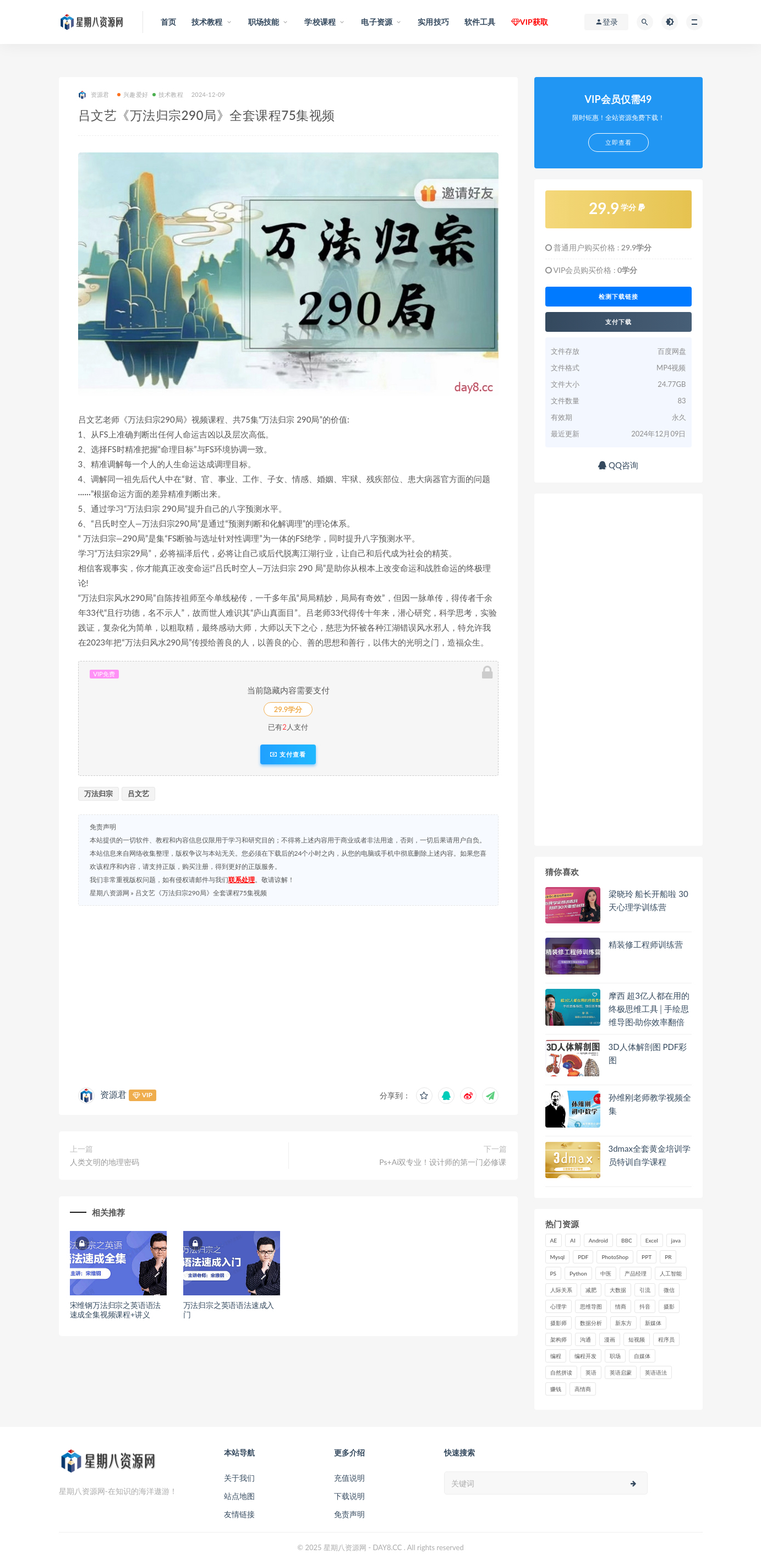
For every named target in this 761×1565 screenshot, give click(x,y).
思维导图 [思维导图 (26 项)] (591, 1306)
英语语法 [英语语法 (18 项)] (656, 1372)
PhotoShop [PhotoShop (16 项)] (614, 1257)
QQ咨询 (618, 465)
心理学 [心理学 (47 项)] (558, 1306)
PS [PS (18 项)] (553, 1273)
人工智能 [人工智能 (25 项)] (671, 1273)
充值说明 (349, 1477)
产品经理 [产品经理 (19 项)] (636, 1273)
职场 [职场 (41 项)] (615, 1356)
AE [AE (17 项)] (553, 1240)
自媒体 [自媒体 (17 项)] (642, 1356)
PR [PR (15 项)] (668, 1257)
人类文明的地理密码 (104, 1162)
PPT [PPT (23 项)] (646, 1257)
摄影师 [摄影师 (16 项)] (558, 1323)
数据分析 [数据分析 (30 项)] (591, 1323)
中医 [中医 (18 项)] (605, 1273)
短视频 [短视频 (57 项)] (636, 1339)
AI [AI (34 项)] (573, 1240)
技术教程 (167, 94)
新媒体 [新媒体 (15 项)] (653, 1323)
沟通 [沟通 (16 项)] (585, 1339)
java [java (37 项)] (676, 1240)
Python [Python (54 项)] (578, 1273)
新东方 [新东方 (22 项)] (623, 1323)
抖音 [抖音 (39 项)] (644, 1306)
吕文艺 (138, 793)
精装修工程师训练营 (646, 944)
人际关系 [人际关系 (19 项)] (561, 1290)
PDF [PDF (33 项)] (583, 1257)
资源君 (94, 95)
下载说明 (349, 1496)
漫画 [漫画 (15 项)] (609, 1339)
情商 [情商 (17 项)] (620, 1306)
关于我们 (239, 1477)
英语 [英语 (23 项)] (590, 1372)
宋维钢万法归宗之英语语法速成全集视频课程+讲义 (115, 1309)
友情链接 (239, 1514)
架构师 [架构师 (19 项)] (558, 1339)
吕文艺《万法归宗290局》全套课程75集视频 (201, 893)
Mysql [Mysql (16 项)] (557, 1257)
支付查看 (288, 754)
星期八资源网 (109, 893)
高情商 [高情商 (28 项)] (582, 1389)
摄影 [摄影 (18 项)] (669, 1306)
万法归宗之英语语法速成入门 (229, 1309)
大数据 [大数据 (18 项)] (618, 1290)
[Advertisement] (288, 994)
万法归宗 (98, 793)
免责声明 (349, 1514)
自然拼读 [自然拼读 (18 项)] (561, 1372)
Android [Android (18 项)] (598, 1240)
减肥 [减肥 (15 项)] (590, 1290)
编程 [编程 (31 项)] (555, 1356)
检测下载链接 (618, 296)
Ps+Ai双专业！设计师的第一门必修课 (442, 1162)
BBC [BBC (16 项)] (626, 1240)
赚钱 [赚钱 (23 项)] (555, 1389)
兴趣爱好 (132, 94)
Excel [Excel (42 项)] (651, 1240)
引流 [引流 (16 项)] (644, 1290)
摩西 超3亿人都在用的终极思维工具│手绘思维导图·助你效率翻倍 (649, 1009)
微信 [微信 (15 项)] (669, 1290)
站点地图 (239, 1496)
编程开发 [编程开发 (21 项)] (585, 1356)
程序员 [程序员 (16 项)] (666, 1339)
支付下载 (618, 322)
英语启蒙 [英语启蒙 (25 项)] (621, 1372)
